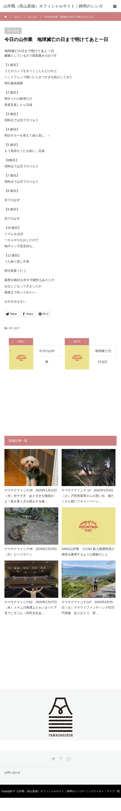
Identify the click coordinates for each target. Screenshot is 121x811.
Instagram (68, 758)
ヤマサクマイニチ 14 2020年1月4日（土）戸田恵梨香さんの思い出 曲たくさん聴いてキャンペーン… (88, 495)
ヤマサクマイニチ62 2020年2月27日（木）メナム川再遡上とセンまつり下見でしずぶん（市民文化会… (30, 607)
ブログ (17, 17)
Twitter (53, 758)
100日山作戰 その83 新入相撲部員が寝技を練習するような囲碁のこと (88, 551)
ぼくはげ (32, 17)
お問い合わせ (12, 772)
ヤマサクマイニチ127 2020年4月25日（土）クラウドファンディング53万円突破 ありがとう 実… (88, 607)
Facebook (60, 758)
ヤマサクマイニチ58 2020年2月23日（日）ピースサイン (30, 551)
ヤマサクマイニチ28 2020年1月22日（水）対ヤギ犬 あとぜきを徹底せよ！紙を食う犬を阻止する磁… (30, 495)
